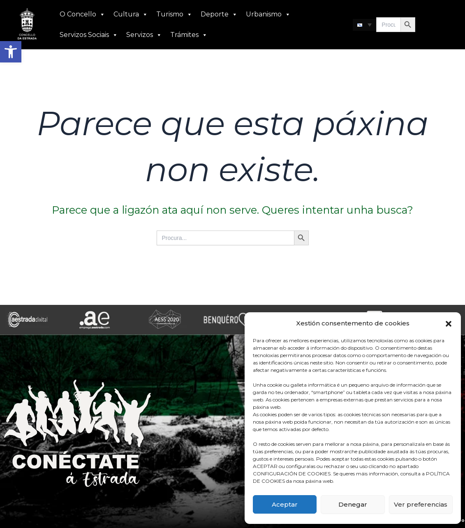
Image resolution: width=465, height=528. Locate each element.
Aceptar (285, 504)
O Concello (82, 14)
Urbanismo (268, 14)
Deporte (219, 14)
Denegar (352, 504)
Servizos (144, 35)
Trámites (189, 35)
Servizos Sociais (89, 35)
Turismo (174, 14)
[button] (10, 51)
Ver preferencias (420, 504)
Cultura (130, 14)
